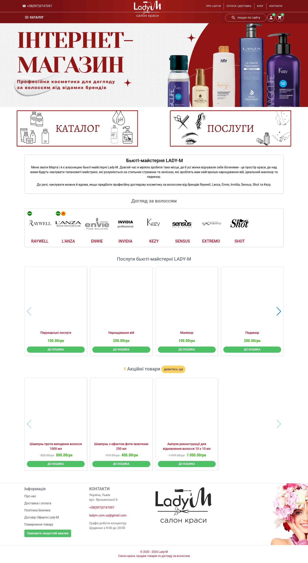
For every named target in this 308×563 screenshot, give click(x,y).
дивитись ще (173, 369)
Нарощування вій (121, 333)
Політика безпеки (37, 510)
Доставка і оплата (37, 503)
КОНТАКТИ (275, 6)
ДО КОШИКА (56, 349)
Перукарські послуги (55, 333)
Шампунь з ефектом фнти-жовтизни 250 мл (121, 446)
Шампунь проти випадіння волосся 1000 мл (56, 446)
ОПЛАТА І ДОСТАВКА (238, 6)
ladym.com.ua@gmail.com (107, 515)
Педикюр (252, 333)
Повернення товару (38, 524)
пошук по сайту (245, 17)
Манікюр (186, 333)
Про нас (30, 496)
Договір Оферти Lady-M (41, 517)
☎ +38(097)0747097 (37, 6)
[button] (278, 311)
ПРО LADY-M (213, 6)
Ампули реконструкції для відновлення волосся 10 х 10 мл (187, 446)
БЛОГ (260, 6)
